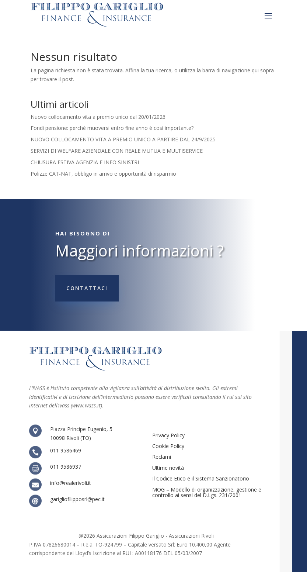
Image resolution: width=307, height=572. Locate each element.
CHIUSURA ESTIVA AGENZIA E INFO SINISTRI (85, 162)
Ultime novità (168, 467)
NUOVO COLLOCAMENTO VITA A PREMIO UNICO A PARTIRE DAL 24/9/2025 (123, 139)
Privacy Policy (168, 435)
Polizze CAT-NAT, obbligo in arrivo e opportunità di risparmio (103, 173)
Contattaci (87, 288)
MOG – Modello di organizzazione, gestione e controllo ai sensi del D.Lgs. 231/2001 (206, 492)
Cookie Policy (168, 445)
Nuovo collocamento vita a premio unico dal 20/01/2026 (98, 116)
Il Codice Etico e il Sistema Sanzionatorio (200, 478)
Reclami (161, 456)
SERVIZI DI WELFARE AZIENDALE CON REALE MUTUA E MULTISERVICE (117, 150)
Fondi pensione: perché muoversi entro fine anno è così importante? (112, 127)
